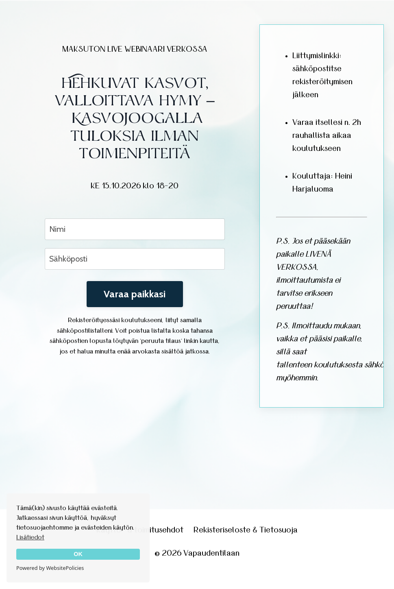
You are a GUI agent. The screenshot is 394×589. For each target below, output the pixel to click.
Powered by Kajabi (197, 568)
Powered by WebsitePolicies (50, 568)
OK (78, 554)
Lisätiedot (30, 537)
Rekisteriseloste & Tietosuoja (246, 530)
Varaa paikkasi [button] (135, 294)
